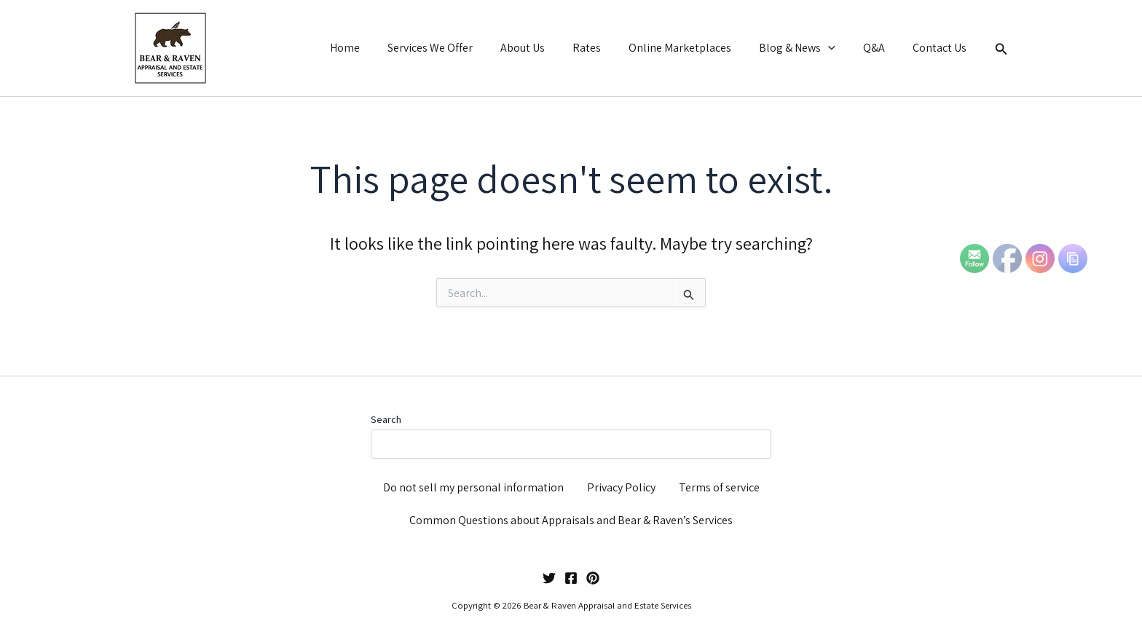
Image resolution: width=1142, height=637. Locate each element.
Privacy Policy (621, 487)
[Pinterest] (592, 578)
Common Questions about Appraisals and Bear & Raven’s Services (571, 520)
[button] (839, 48)
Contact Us (942, 47)
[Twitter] (549, 578)
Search (386, 419)
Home (378, 47)
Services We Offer (458, 47)
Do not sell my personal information (473, 487)
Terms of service (719, 487)
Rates (606, 47)
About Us (546, 47)
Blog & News (808, 48)
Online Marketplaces (695, 47)
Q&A (880, 47)
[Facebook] (571, 578)
